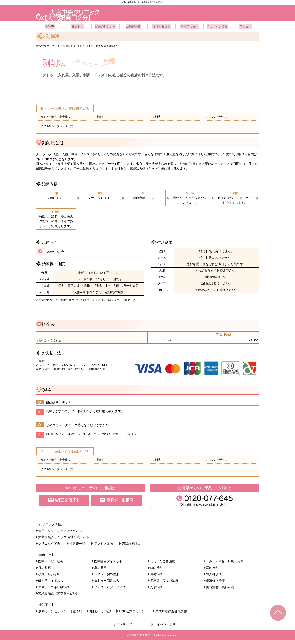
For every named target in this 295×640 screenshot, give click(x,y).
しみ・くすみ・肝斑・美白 (225, 561)
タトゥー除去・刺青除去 (54, 116)
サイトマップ (122, 623)
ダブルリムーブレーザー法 (55, 125)
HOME (50, 25)
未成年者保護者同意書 (172, 610)
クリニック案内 (49, 543)
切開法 (155, 116)
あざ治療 (156, 586)
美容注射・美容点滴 (220, 586)
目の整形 (44, 567)
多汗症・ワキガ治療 (164, 580)
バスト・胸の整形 (106, 573)
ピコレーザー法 (216, 116)
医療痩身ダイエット (108, 561)
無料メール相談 (101, 610)
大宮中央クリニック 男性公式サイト (63, 536)
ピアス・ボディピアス (110, 586)
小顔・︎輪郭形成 (49, 573)
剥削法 (99, 116)
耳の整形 (212, 567)
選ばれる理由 (161, 25)
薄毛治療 (156, 573)
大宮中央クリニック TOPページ (60, 530)
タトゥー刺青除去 (106, 580)
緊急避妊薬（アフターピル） (58, 593)
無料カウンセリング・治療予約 (60, 610)
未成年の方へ (189, 25)
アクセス (245, 25)
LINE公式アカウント (134, 610)
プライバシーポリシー (166, 623)
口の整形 (156, 567)
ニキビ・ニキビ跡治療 (54, 586)
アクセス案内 (104, 543)
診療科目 (77, 25)
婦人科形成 (214, 573)
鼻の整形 (100, 567)
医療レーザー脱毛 (51, 561)
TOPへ (278, 613)
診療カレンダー (105, 25)
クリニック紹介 (217, 25)
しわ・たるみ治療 (162, 561)
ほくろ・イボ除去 (51, 580)
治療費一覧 (133, 25)
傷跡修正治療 (215, 580)
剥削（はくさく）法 (49, 339)
